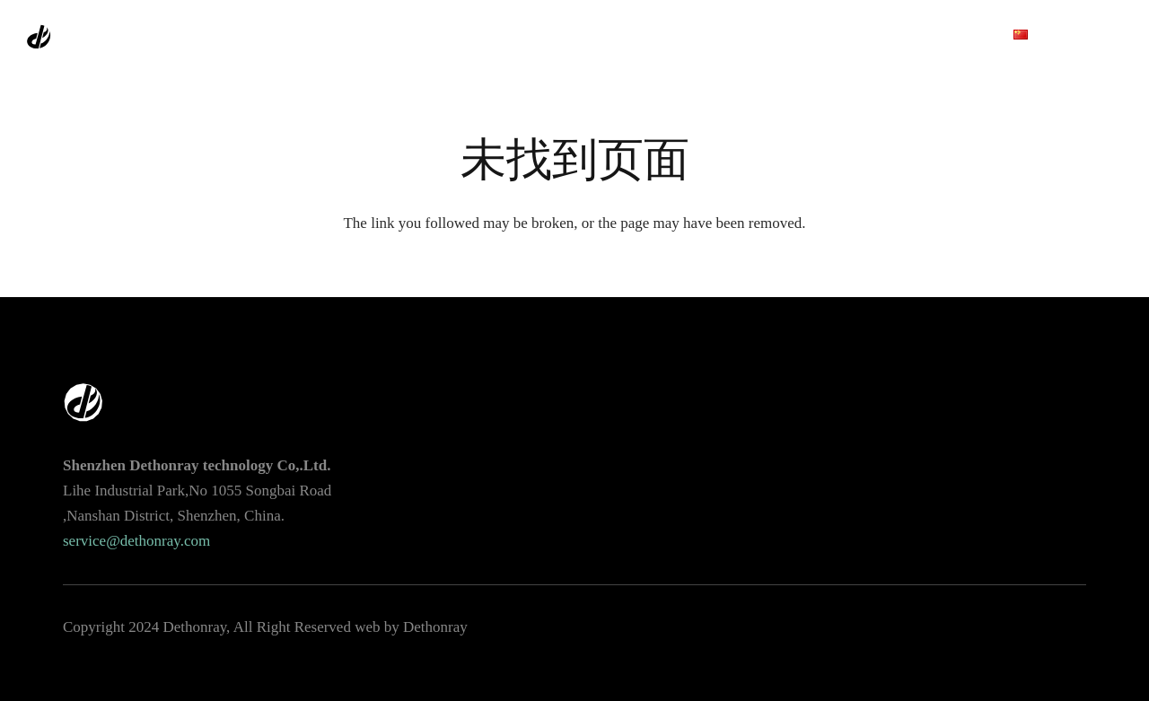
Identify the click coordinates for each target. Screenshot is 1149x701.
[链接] (80, 36)
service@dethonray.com (136, 540)
